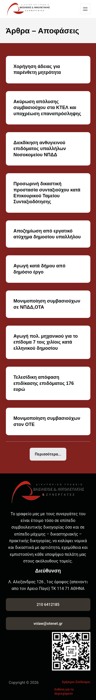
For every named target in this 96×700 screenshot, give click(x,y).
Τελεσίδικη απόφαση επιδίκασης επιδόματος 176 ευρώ (44, 383)
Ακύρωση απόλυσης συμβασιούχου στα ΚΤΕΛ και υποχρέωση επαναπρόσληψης (47, 107)
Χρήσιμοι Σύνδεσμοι (76, 682)
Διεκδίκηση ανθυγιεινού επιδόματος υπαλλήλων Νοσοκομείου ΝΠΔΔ (40, 148)
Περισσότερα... (48, 454)
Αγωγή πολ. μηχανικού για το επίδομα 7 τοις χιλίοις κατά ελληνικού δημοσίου (46, 342)
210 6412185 (48, 604)
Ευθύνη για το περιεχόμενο (64, 691)
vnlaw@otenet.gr (48, 623)
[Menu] (85, 9)
